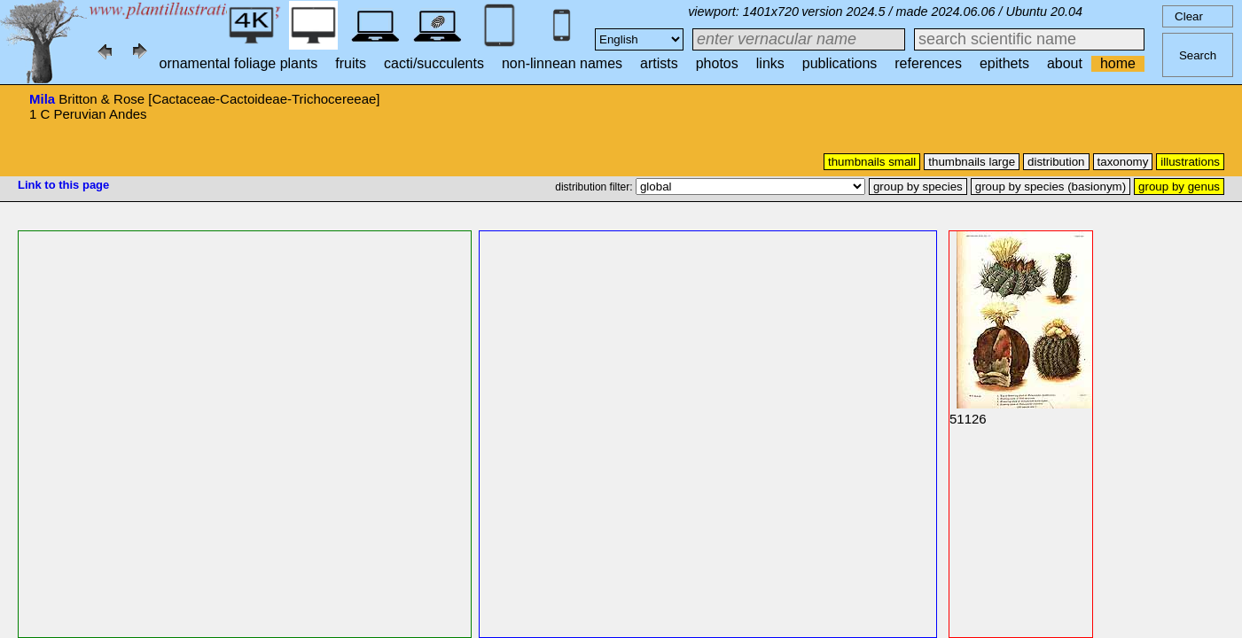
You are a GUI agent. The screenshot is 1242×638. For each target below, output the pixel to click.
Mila (42, 98)
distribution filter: (595, 187)
